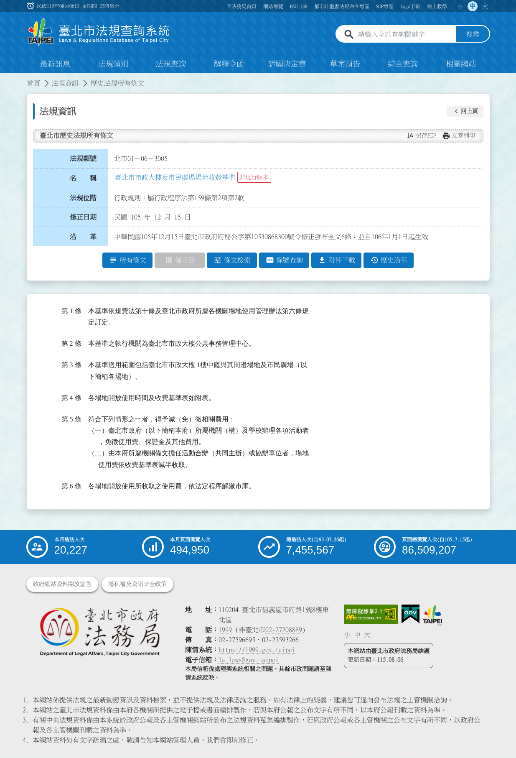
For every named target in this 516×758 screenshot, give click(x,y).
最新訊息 (55, 64)
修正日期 (83, 217)
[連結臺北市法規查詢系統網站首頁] (98, 32)
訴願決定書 (287, 64)
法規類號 (83, 159)
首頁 (33, 83)
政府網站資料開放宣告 (62, 584)
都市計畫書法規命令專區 (341, 6)
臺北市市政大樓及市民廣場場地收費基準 (175, 177)
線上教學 (437, 6)
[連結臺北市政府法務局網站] (99, 632)
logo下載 (410, 6)
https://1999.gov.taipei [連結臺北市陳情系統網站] (257, 650)
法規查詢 (171, 64)
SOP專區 (385, 6)
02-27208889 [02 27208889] (283, 630)
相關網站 (461, 64)
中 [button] (472, 6)
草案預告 (345, 64)
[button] (465, 111)
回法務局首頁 (241, 6)
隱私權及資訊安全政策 (137, 584)
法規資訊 (65, 83)
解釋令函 (229, 64)
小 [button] (460, 6)
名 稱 (83, 178)
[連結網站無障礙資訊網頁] (371, 614)
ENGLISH (299, 6)
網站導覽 (273, 6)
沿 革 (83, 237)
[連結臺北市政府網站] (432, 616)
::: (5, 78)
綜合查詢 (403, 64)
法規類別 (113, 64)
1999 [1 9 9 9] (225, 630)
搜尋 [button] (472, 34)
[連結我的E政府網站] (410, 614)
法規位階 (83, 197)
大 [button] (485, 6)
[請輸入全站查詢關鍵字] (405, 35)
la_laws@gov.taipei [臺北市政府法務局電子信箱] (249, 660)
